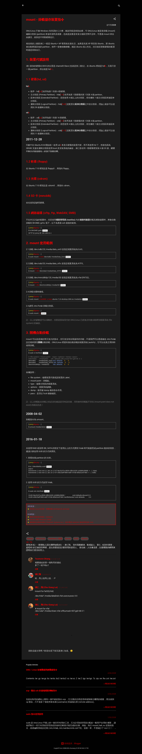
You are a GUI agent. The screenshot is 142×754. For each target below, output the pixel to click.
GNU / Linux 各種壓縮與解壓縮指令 (41, 670)
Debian (30, 538)
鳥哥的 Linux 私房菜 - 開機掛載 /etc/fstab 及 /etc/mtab (49, 509)
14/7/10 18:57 (63, 605)
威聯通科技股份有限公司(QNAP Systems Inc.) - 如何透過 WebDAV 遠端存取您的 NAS (61, 522)
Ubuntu (84, 538)
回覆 (36, 569)
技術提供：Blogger (71, 743)
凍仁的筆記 (33, 5)
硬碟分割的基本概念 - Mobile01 (41, 517)
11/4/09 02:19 (46, 574)
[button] (114, 19)
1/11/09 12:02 (63, 587)
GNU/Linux (40, 538)
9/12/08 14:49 (55, 559)
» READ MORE (110, 683)
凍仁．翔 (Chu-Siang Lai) (46, 587)
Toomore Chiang (42, 559)
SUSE (76, 538)
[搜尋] (119, 6)
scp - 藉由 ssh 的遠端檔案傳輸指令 (41, 690)
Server (68, 538)
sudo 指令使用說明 (34, 714)
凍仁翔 (38, 574)
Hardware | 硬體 (55, 538)
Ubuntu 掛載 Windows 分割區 (40, 519)
